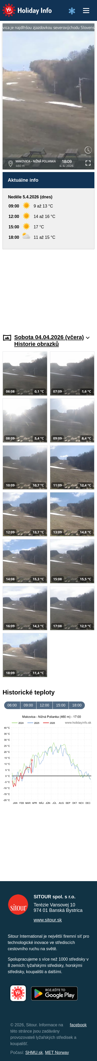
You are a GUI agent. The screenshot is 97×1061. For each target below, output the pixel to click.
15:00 (60, 705)
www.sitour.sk (48, 920)
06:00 (12, 705)
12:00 (44, 705)
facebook (78, 1025)
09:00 (28, 705)
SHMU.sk (34, 1052)
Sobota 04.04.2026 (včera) (51, 337)
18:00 (76, 705)
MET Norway (57, 1052)
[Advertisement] (48, 288)
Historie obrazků (36, 344)
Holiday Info (22, 7)
